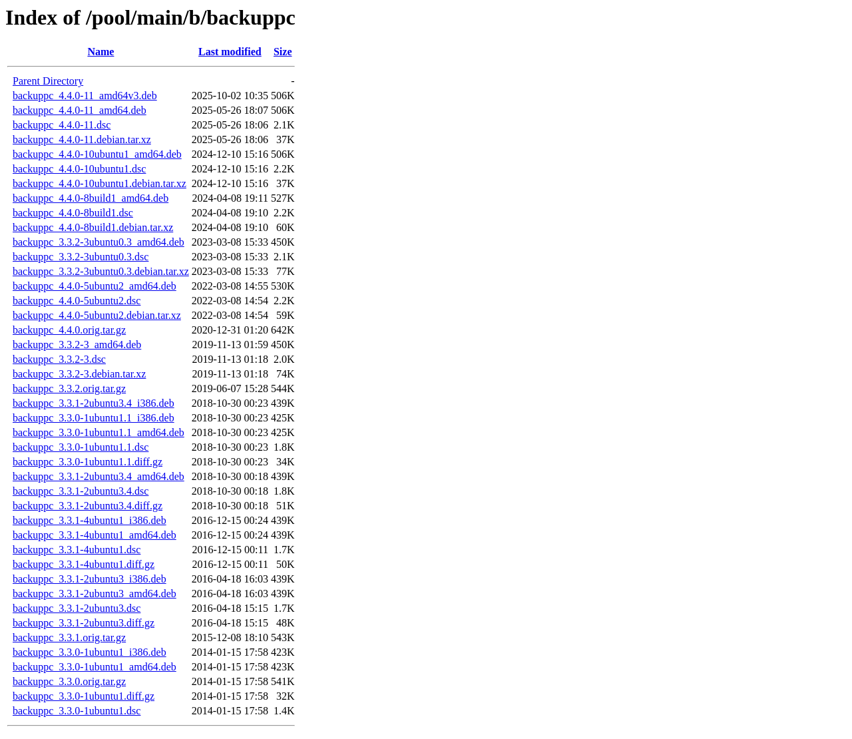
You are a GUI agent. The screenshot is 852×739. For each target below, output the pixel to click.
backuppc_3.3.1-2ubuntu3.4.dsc (80, 491)
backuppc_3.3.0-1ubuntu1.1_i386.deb (93, 417)
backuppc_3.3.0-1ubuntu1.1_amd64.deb (98, 432)
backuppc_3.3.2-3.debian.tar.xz (79, 373)
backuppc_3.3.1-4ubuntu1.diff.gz (83, 564)
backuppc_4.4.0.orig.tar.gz (69, 330)
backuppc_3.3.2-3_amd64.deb (77, 344)
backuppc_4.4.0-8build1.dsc (73, 212)
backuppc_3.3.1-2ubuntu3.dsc (76, 608)
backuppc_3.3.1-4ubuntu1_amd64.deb (94, 535)
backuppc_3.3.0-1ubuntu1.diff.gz (83, 696)
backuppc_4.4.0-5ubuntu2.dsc (76, 300)
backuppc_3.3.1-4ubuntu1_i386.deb (89, 520)
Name (100, 51)
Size (283, 51)
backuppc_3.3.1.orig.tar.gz (69, 637)
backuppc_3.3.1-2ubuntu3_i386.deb (89, 579)
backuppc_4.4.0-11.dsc (61, 124)
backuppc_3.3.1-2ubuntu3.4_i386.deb (93, 403)
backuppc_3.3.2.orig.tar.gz (69, 388)
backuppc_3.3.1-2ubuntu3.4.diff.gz (87, 505)
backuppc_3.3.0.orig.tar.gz (69, 681)
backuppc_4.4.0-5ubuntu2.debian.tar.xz (97, 315)
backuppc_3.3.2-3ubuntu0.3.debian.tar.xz (101, 271)
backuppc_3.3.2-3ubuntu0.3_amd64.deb (98, 242)
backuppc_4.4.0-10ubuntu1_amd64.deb (97, 154)
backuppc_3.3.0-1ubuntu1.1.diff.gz (87, 461)
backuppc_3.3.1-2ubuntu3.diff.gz (83, 622)
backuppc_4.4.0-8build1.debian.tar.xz (93, 227)
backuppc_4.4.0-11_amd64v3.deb (85, 95)
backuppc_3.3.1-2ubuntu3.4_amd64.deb (98, 476)
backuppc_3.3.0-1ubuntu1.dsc (76, 710)
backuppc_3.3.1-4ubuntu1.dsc (76, 549)
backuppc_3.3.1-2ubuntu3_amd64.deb (94, 593)
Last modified (230, 51)
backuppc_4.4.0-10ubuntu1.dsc (79, 168)
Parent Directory (48, 81)
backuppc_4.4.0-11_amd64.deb (79, 110)
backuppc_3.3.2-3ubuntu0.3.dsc (80, 256)
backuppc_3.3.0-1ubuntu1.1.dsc (80, 447)
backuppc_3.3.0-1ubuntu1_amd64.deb (94, 666)
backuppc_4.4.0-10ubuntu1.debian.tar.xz (99, 183)
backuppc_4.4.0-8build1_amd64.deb (90, 198)
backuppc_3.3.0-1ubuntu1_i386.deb (89, 652)
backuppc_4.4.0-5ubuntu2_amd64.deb (94, 286)
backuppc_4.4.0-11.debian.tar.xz (82, 139)
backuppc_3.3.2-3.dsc (59, 359)
